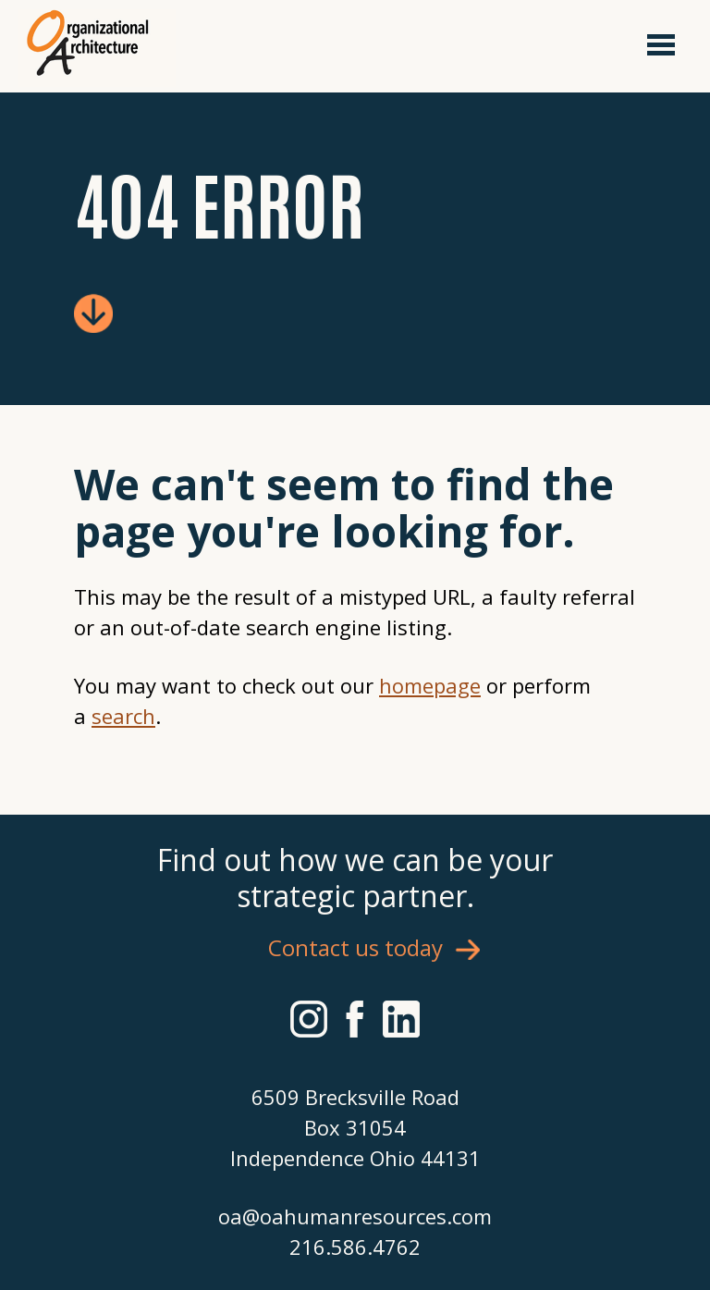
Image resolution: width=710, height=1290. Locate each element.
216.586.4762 (355, 1246)
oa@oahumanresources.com (355, 1216)
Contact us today (355, 947)
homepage (430, 685)
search (123, 716)
